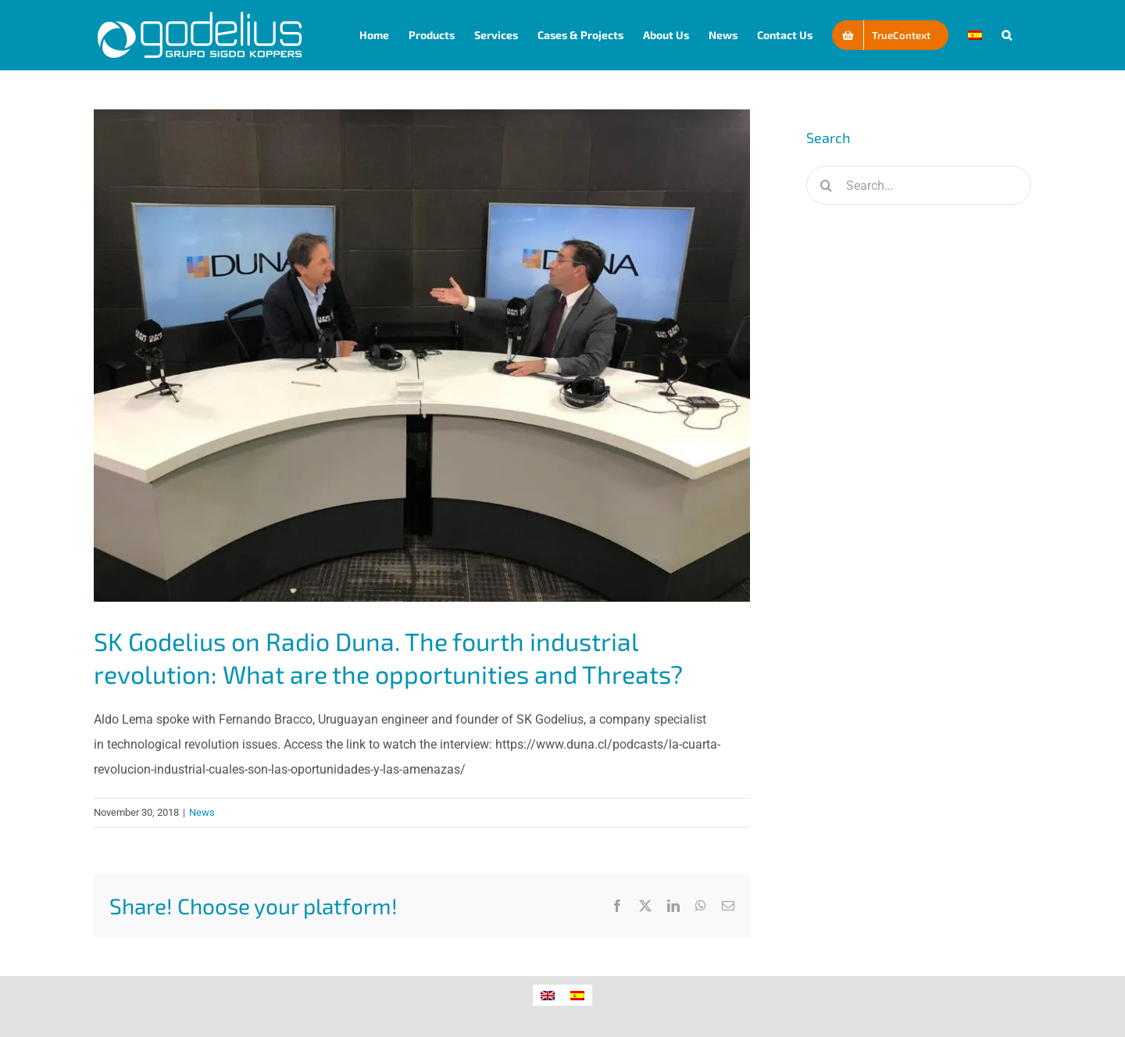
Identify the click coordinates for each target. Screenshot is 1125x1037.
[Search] (825, 185)
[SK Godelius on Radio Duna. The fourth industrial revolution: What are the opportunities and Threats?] (422, 355)
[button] (1007, 35)
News (202, 812)
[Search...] (918, 185)
